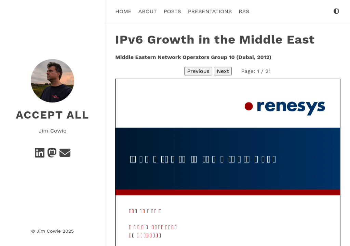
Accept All (52, 114)
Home (123, 11)
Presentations (210, 11)
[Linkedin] (39, 155)
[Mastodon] (52, 155)
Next (223, 71)
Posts (172, 11)
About (147, 11)
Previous (198, 71)
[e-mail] (64, 155)
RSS (244, 11)
